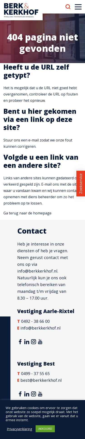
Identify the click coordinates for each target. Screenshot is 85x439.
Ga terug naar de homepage (27, 213)
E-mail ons (50, 184)
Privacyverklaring (19, 429)
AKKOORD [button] (45, 429)
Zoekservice (80, 183)
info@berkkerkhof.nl (37, 271)
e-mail (33, 140)
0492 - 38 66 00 (35, 321)
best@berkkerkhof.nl (41, 380)
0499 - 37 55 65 (35, 373)
